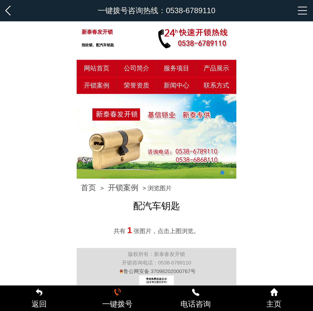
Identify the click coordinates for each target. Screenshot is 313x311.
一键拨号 (117, 298)
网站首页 (96, 68)
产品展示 (216, 68)
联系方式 (216, 85)
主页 (273, 298)
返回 (39, 298)
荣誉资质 (136, 85)
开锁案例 (96, 85)
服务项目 (176, 68)
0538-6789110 (190, 10)
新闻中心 (176, 85)
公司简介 (136, 68)
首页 (88, 187)
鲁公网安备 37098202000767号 (157, 271)
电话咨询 (195, 298)
